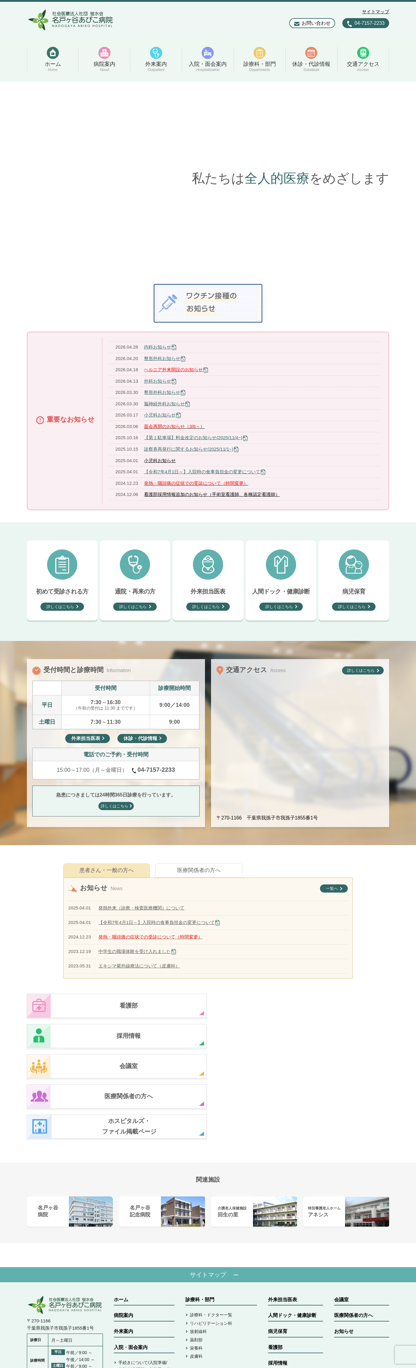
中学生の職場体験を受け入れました (134, 951)
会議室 (341, 1209)
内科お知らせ (157, 346)
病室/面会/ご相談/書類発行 (143, 1294)
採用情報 (277, 1272)
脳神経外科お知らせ (164, 403)
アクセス (195, 1301)
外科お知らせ (157, 381)
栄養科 (196, 1257)
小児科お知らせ (160, 414)
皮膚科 (196, 1265)
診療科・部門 (199, 1209)
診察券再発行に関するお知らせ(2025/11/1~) (188, 449)
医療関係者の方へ (199, 870)
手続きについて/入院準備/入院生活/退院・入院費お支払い (144, 1279)
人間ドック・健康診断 (292, 1225)
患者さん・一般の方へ (106, 870)
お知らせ (344, 1241)
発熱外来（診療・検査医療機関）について (141, 907)
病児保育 (277, 1241)
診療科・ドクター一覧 (211, 1224)
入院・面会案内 (131, 1257)
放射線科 (198, 1241)
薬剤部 (196, 1249)
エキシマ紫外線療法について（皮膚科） (139, 965)
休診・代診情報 (202, 1285)
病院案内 (123, 1225)
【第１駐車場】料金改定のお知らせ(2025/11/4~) (193, 437)
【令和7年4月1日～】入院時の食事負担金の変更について (202, 471)
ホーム (121, 1209)
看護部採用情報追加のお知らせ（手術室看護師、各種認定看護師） (212, 494)
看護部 (275, 1257)
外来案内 (123, 1241)
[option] (208, 178)
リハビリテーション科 (211, 1233)
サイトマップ (375, 11)
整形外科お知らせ (162, 358)
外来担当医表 (282, 1209)
